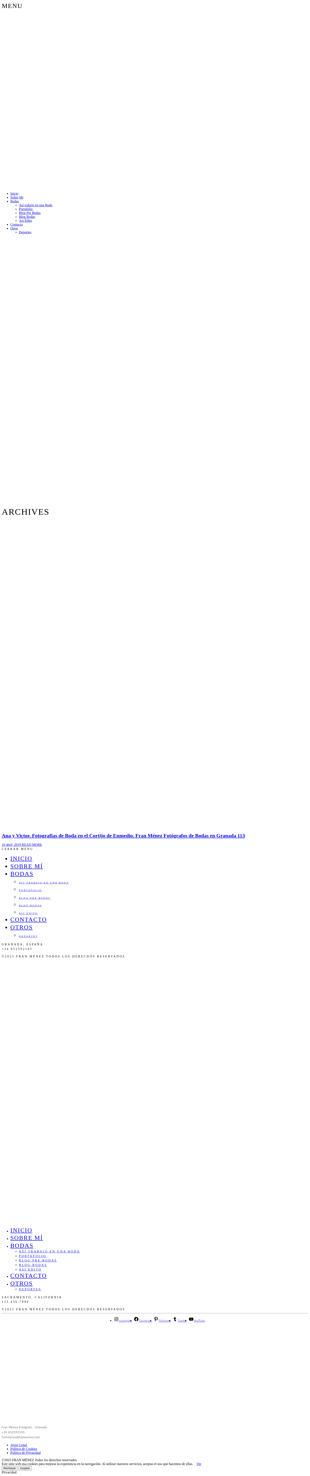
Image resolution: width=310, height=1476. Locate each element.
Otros (14, 228)
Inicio (14, 193)
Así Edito (25, 220)
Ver (199, 1464)
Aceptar (25, 1468)
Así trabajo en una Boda (35, 205)
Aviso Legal (18, 1445)
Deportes (25, 232)
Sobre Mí (16, 197)
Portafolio (26, 209)
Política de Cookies (23, 1449)
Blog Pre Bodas (29, 213)
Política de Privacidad (25, 1453)
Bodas (14, 201)
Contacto (16, 224)
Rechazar (9, 1468)
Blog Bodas (27, 217)
